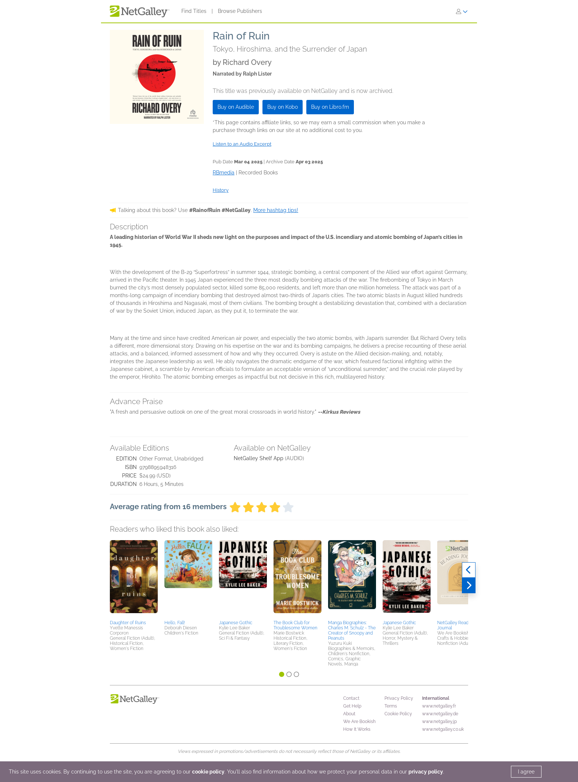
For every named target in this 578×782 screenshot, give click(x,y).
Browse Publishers (240, 11)
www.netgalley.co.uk (443, 729)
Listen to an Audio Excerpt (242, 144)
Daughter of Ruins (128, 622)
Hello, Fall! (174, 622)
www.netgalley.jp (439, 721)
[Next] (469, 585)
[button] (134, 579)
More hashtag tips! (275, 210)
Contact (351, 698)
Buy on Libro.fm (330, 107)
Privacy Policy (398, 698)
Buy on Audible (235, 107)
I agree (526, 772)
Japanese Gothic (236, 622)
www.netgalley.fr (439, 706)
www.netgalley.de (440, 713)
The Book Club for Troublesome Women (295, 625)
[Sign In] (462, 11)
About (349, 713)
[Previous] (469, 570)
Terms (390, 706)
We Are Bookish (359, 721)
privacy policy (425, 772)
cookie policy (208, 772)
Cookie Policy (398, 713)
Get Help (352, 706)
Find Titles (193, 11)
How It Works (356, 729)
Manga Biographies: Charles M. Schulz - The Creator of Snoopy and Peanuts (352, 630)
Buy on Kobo (282, 107)
